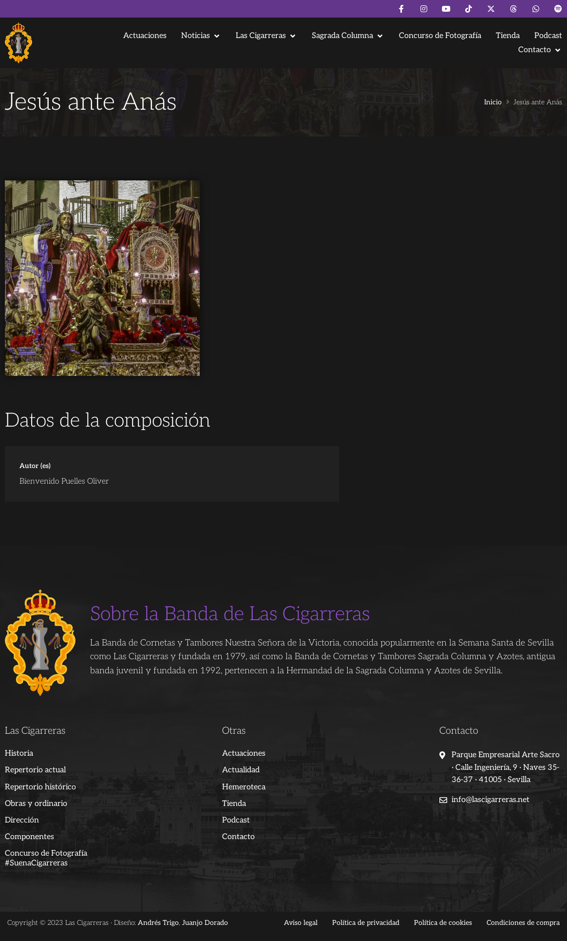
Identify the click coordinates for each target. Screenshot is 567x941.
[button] (201, 36)
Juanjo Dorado (205, 923)
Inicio (493, 102)
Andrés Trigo (158, 923)
